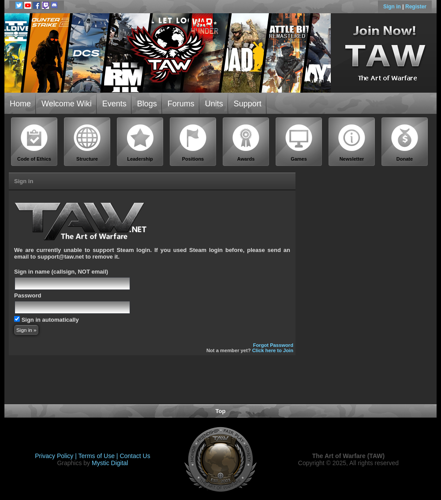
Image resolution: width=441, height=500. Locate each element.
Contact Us (135, 455)
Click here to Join (272, 350)
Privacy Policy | (56, 455)
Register (415, 7)
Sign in (392, 7)
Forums (181, 103)
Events (114, 103)
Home (20, 103)
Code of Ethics (34, 143)
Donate (405, 143)
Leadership (140, 143)
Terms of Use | (99, 455)
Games (299, 143)
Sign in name (32, 271)
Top (221, 411)
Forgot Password (273, 345)
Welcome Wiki (66, 103)
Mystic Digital (110, 462)
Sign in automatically (50, 319)
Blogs (147, 103)
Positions (193, 143)
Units (214, 103)
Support (248, 103)
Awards (246, 143)
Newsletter (352, 143)
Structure (87, 143)
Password (27, 295)
